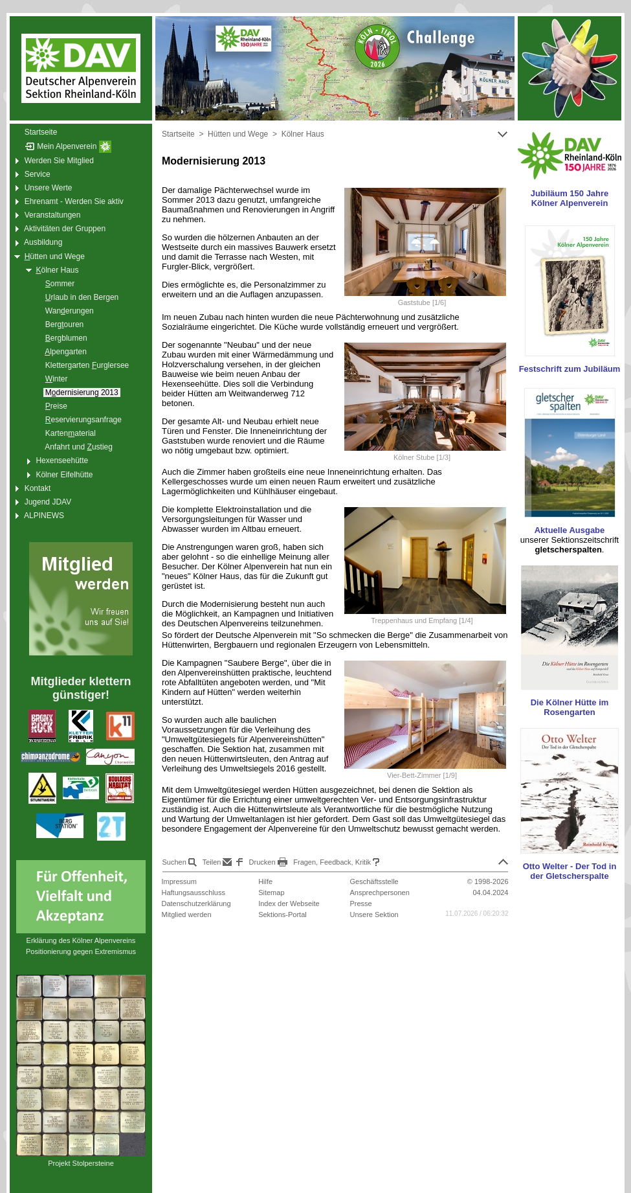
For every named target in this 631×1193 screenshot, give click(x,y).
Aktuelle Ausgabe (570, 530)
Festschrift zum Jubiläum (570, 369)
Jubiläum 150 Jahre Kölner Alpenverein (570, 198)
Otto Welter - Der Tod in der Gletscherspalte (570, 871)
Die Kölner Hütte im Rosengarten (570, 707)
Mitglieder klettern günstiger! (80, 688)
